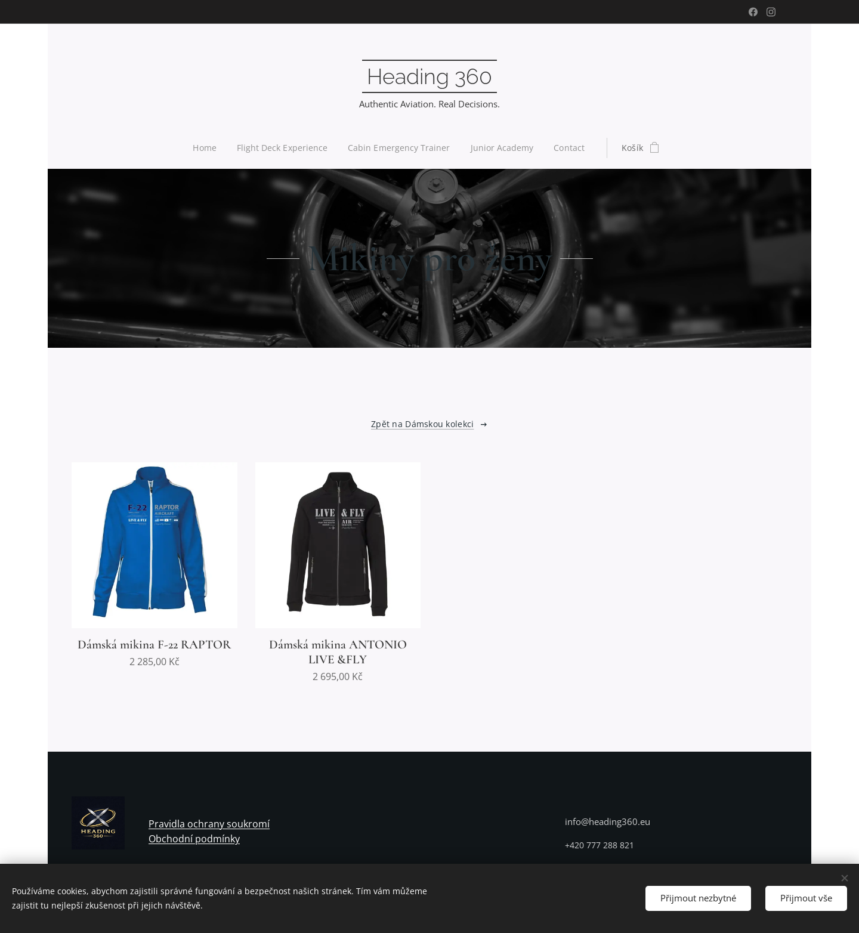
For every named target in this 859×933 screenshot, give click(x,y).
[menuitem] (206, 148)
